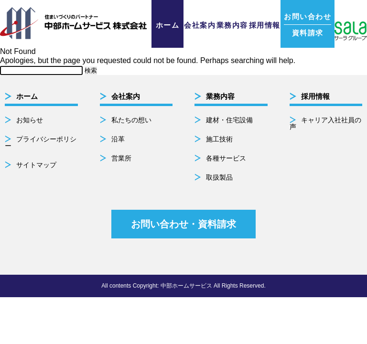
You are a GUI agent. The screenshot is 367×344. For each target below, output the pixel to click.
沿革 (118, 139)
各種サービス (226, 158)
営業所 (121, 158)
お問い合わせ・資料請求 (183, 224)
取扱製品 (219, 177)
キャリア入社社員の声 (325, 123)
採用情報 (265, 25)
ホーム (168, 25)
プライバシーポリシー (40, 142)
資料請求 (307, 24)
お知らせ (29, 120)
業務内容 (232, 25)
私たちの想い (131, 120)
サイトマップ (36, 165)
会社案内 (200, 25)
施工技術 (219, 139)
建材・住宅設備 (229, 120)
